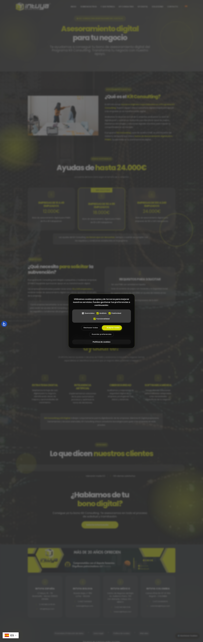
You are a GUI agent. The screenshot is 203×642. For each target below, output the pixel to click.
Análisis (101, 313)
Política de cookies (101, 342)
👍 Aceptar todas (112, 328)
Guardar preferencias (101, 335)
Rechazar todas (89, 328)
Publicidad (116, 313)
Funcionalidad (101, 319)
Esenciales (87, 313)
